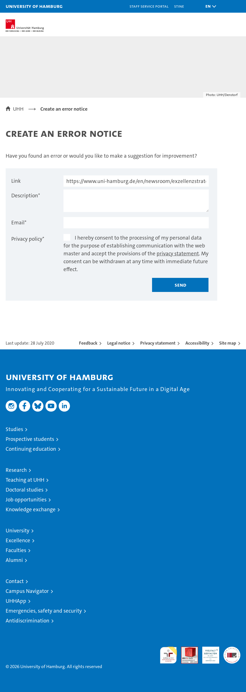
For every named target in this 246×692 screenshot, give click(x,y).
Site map (227, 343)
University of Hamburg (34, 6)
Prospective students (30, 439)
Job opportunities (26, 499)
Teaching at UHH (25, 479)
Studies (14, 429)
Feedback (88, 343)
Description (25, 195)
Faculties (16, 550)
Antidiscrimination (27, 620)
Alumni (14, 560)
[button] (209, 6)
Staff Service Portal (148, 6)
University (17, 530)
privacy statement (178, 253)
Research (16, 470)
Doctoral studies (24, 489)
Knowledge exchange (31, 509)
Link (16, 180)
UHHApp (16, 600)
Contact (15, 581)
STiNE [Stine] (179, 6)
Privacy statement (157, 343)
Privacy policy (27, 238)
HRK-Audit (207, 652)
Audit (186, 650)
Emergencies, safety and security (44, 610)
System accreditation (231, 652)
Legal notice (118, 343)
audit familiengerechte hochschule (168, 655)
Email (19, 222)
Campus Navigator (27, 591)
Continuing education (31, 448)
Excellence (18, 540)
